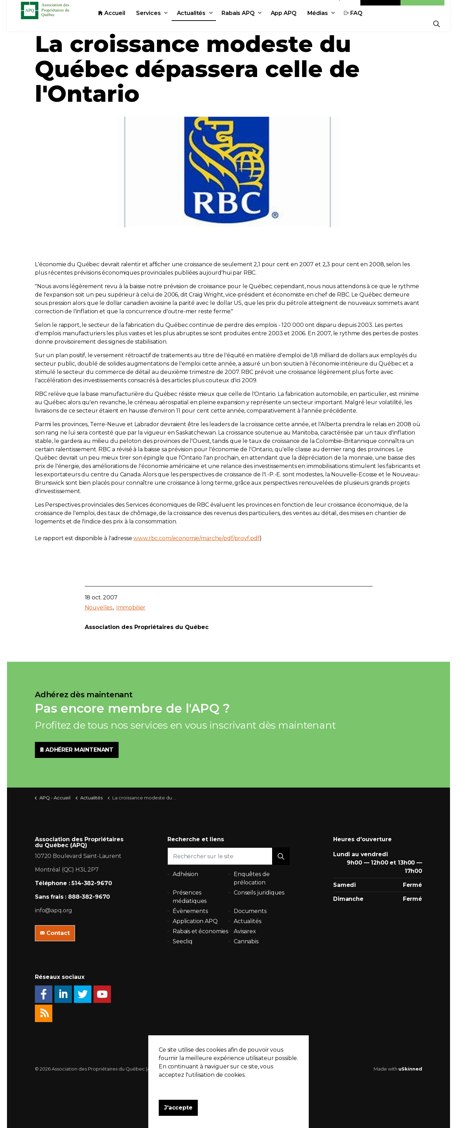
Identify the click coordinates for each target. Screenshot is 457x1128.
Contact (380, 7)
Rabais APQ (253, 23)
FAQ (369, 23)
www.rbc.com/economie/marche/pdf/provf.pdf (196, 538)
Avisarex (245, 931)
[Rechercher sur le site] (228, 856)
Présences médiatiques (190, 896)
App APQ (299, 23)
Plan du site (241, 1069)
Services (164, 23)
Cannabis (246, 941)
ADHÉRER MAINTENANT (76, 750)
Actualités (207, 23)
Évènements (190, 911)
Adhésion (422, 7)
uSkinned (410, 1069)
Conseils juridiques (259, 892)
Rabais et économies (200, 931)
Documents (250, 911)
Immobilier (131, 607)
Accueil (127, 23)
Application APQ (195, 921)
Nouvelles (99, 607)
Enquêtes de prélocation (251, 878)
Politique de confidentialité (194, 1069)
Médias (333, 23)
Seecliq (183, 941)
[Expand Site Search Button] (436, 23)
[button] (281, 856)
